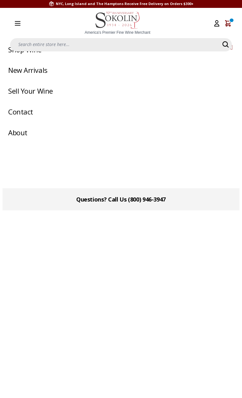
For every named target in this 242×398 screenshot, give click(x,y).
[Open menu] (17, 23)
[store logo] (117, 23)
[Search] (225, 44)
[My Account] (217, 23)
